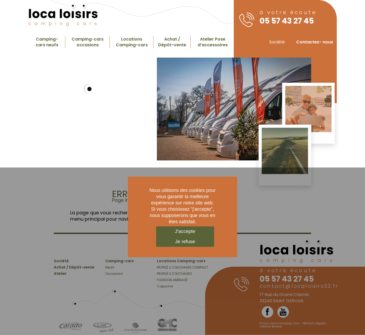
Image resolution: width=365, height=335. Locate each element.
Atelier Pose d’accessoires (213, 42)
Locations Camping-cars (132, 42)
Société (277, 42)
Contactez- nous (314, 42)
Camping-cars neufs (47, 42)
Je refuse (185, 241)
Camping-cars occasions (88, 42)
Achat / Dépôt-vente (172, 42)
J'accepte (185, 231)
